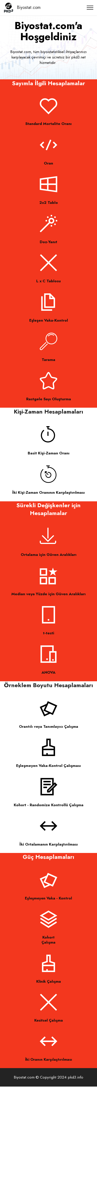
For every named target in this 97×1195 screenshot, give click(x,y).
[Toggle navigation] (90, 7)
